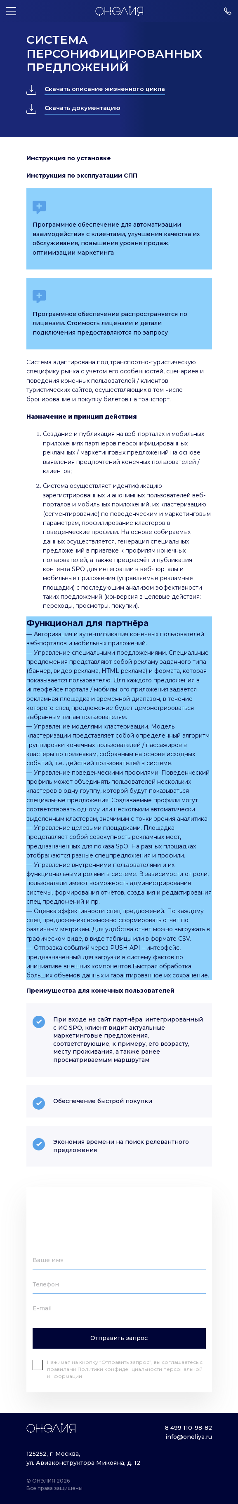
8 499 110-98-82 (188, 1427)
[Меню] (11, 11)
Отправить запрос (119, 1338)
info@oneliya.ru (188, 1437)
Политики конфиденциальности (120, 1369)
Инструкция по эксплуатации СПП (81, 175)
